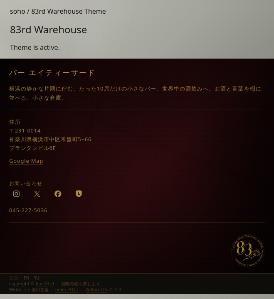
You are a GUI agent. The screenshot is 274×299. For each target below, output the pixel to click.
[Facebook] (58, 193)
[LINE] (79, 193)
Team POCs (67, 289)
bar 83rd (45, 284)
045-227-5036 (28, 210)
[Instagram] (16, 193)
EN (27, 278)
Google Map (26, 160)
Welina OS (96, 289)
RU (36, 278)
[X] (37, 193)
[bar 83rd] (248, 251)
